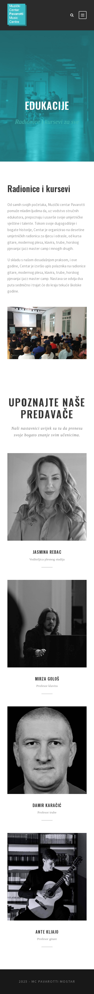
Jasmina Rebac (47, 552)
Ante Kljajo (47, 932)
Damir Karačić (47, 805)
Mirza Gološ (47, 679)
